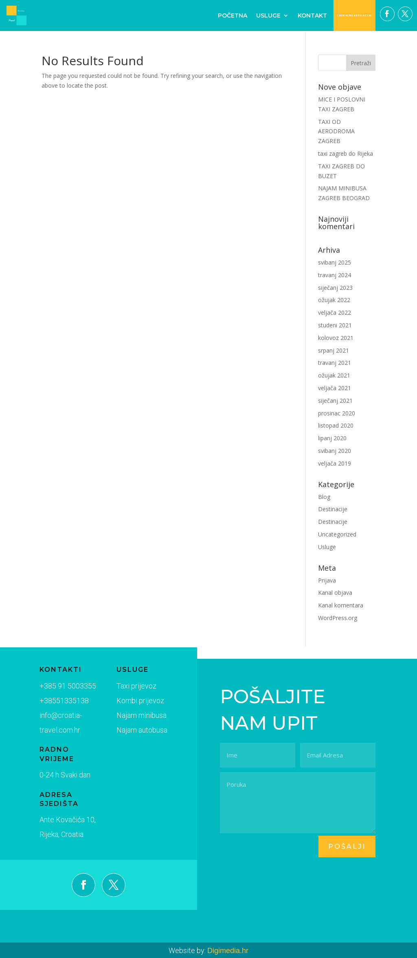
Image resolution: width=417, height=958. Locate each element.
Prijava (327, 580)
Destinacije (332, 509)
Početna (232, 15)
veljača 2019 (334, 463)
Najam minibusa (132, 716)
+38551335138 (61, 701)
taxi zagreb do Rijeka (345, 153)
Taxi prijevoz (128, 688)
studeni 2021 (335, 325)
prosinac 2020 (336, 413)
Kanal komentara (340, 605)
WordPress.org (337, 618)
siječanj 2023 (335, 287)
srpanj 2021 (333, 350)
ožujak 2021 (334, 375)
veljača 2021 (334, 388)
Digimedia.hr (227, 951)
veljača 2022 (334, 312)
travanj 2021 (334, 362)
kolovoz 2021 (335, 338)
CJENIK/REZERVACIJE (354, 15)
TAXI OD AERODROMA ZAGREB (336, 131)
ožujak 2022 (334, 300)
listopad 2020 (335, 425)
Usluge (268, 15)
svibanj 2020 (334, 451)
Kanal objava (335, 592)
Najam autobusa (133, 730)
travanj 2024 (334, 275)
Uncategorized (337, 534)
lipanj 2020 (332, 438)
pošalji (347, 846)
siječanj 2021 (335, 400)
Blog (324, 497)
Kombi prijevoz (131, 702)
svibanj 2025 (334, 262)
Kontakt (312, 15)
